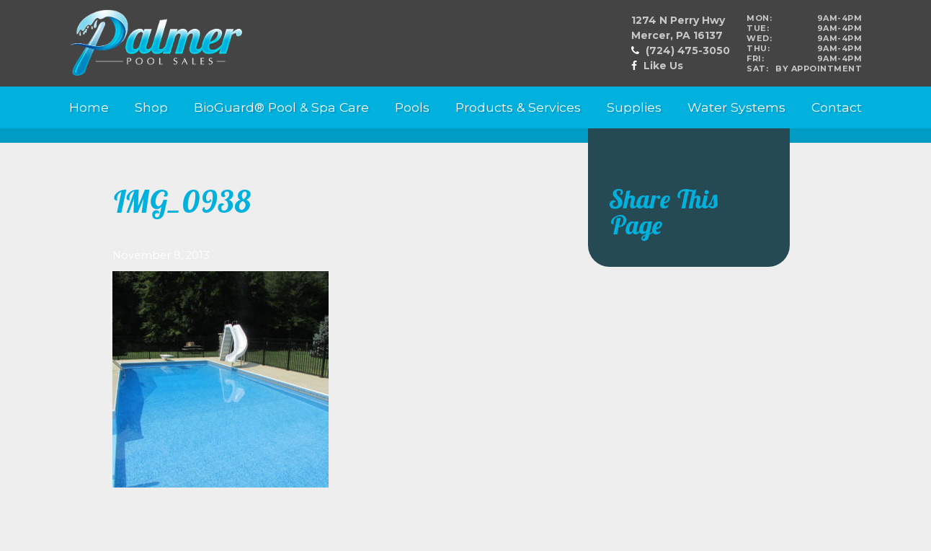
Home (89, 107)
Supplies (634, 107)
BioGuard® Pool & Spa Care (281, 107)
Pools (412, 107)
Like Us (663, 65)
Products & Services (518, 107)
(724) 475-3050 (688, 50)
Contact (836, 107)
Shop (151, 107)
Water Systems (736, 107)
